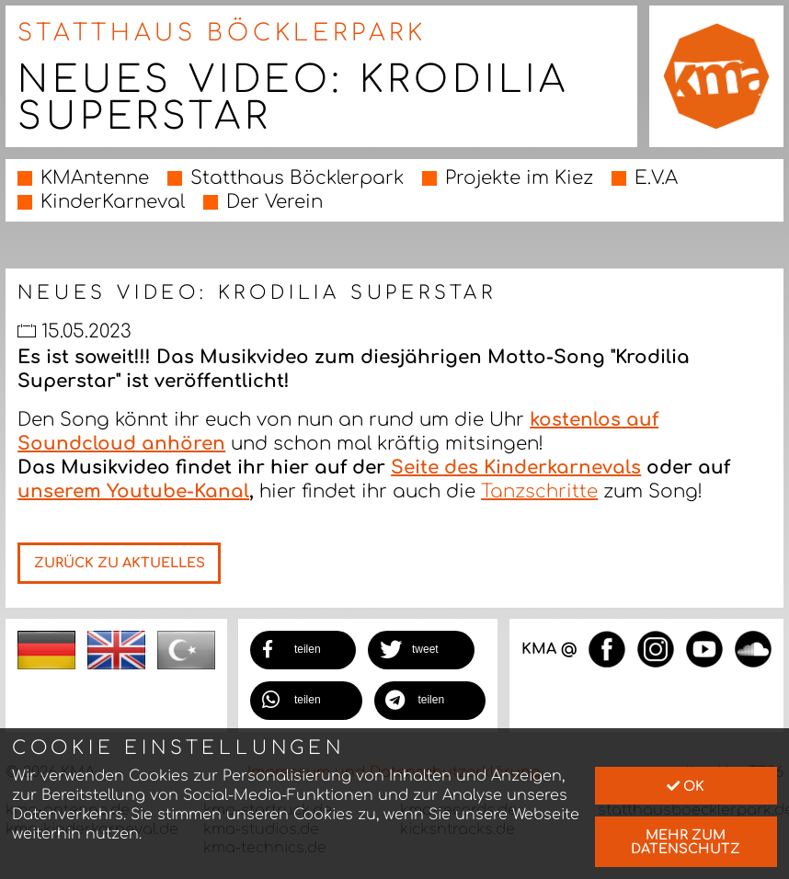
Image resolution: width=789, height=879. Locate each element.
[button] (303, 650)
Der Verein (274, 201)
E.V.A (656, 177)
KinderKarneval (112, 201)
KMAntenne (94, 177)
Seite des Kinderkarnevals (516, 467)
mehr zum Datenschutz (685, 841)
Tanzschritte (539, 491)
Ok (685, 786)
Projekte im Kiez (519, 177)
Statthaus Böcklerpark (297, 177)
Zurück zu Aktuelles (119, 562)
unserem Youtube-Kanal (133, 491)
